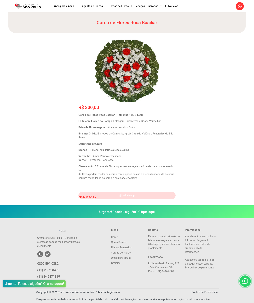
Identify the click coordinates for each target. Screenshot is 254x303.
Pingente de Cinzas (91, 6)
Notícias (173, 6)
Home (114, 237)
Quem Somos (119, 242)
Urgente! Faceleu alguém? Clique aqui (127, 212)
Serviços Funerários (148, 6)
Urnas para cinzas (63, 6)
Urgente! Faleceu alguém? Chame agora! (33, 283)
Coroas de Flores (119, 6)
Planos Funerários (121, 247)
